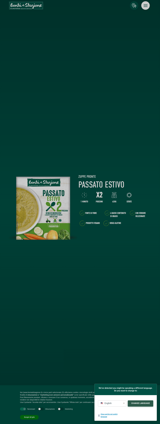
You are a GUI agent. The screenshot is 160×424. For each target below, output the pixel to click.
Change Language (140, 403)
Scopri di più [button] (29, 417)
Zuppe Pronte (87, 177)
